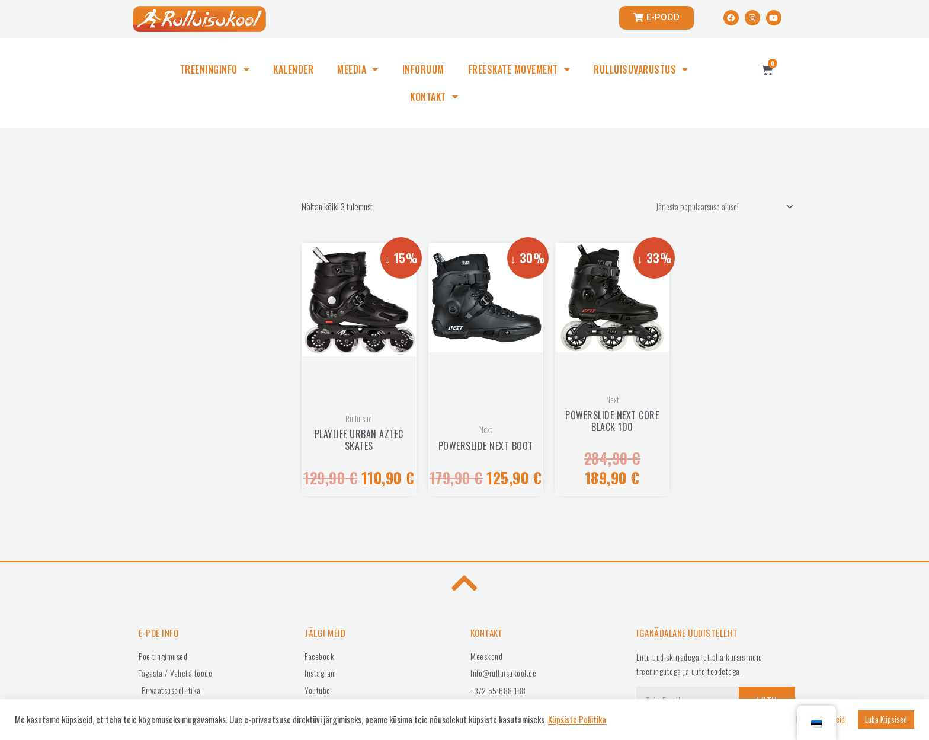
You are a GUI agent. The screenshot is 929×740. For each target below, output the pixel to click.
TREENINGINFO (215, 69)
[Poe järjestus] (718, 207)
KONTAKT (434, 96)
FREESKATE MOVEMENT (519, 69)
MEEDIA (358, 69)
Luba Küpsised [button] (886, 719)
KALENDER (293, 69)
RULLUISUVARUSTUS (641, 69)
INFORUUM (423, 69)
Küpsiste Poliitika (577, 720)
